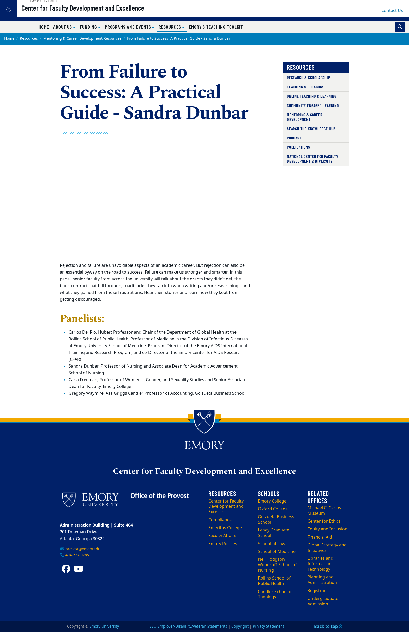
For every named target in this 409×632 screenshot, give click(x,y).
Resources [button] (173, 26)
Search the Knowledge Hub (311, 128)
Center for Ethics (324, 521)
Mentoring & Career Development (304, 117)
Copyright (240, 626)
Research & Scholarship (308, 77)
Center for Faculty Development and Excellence (98, 13)
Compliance (220, 520)
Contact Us (392, 11)
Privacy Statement (268, 626)
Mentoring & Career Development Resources (82, 38)
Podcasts (295, 137)
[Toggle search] (400, 27)
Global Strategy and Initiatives (327, 548)
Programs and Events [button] (128, 27)
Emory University (104, 626)
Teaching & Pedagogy (305, 86)
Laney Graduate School (273, 533)
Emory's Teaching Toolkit (216, 27)
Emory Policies (222, 544)
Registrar (317, 591)
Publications (298, 146)
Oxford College (273, 509)
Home (44, 27)
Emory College (272, 501)
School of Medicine (277, 551)
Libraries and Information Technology (320, 563)
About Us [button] (63, 27)
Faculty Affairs (222, 536)
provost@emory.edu (80, 549)
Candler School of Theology (275, 594)
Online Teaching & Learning (311, 95)
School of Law (271, 544)
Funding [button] (89, 27)
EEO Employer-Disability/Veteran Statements (188, 626)
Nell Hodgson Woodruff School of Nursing (277, 565)
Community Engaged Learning (313, 105)
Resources (29, 38)
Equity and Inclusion (327, 529)
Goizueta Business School (276, 519)
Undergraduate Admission (323, 601)
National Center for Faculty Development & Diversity (312, 158)
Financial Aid (320, 537)
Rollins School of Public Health (274, 581)
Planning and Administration (322, 580)
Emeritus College (225, 528)
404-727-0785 (74, 555)
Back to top (328, 626)
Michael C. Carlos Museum (324, 511)
